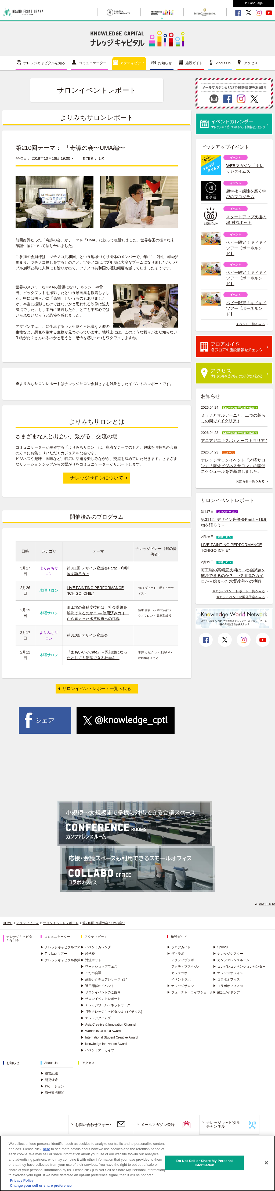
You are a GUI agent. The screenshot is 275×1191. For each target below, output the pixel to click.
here (46, 1150)
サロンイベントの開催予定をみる (240, 597)
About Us (223, 63)
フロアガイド (179, 947)
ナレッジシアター (228, 954)
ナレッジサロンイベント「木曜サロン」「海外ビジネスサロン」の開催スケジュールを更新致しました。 (233, 466)
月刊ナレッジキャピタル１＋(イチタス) (111, 1012)
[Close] (266, 1164)
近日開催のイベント (97, 986)
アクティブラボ (182, 960)
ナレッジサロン (180, 986)
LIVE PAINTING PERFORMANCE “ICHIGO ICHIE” (231, 547)
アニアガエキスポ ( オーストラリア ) (234, 440)
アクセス (251, 63)
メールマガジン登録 (158, 1125)
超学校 (88, 954)
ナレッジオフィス (228, 973)
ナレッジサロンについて (96, 478)
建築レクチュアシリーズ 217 (104, 979)
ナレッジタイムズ (96, 1018)
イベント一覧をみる (250, 324)
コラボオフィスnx (228, 986)
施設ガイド (194, 63)
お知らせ (165, 63)
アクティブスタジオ (185, 966)
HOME (7, 923)
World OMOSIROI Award (101, 1031)
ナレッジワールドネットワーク (105, 1005)
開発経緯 (49, 1080)
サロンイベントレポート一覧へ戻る (96, 688)
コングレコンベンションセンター (239, 966)
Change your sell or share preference (41, 1187)
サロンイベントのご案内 (101, 992)
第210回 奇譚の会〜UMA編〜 (103, 923)
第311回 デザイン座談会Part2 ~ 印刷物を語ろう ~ (234, 522)
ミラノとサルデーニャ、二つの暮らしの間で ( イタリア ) (233, 418)
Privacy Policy (22, 1182)
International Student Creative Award (109, 1037)
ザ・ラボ (175, 954)
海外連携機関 (52, 1093)
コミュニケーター (93, 63)
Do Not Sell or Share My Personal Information (204, 1164)
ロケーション (52, 1086)
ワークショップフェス (99, 966)
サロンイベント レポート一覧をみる (238, 591)
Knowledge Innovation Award (104, 1044)
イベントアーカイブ (97, 1050)
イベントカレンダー (97, 947)
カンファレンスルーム (231, 960)
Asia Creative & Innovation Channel (108, 1024)
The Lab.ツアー (54, 954)
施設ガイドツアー (228, 992)
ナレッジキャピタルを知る (44, 63)
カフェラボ (179, 973)
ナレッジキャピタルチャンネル (223, 1124)
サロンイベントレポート (60, 923)
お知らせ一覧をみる (250, 481)
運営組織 (49, 1073)
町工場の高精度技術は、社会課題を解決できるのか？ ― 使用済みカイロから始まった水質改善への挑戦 (98, 613)
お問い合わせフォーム (94, 1125)
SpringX (221, 947)
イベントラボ (181, 979)
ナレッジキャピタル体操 (60, 960)
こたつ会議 (91, 973)
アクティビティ (132, 63)
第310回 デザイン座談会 (87, 635)
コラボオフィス (226, 979)
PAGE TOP (267, 904)
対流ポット (91, 960)
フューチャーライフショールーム (193, 992)
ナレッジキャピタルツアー (62, 947)
